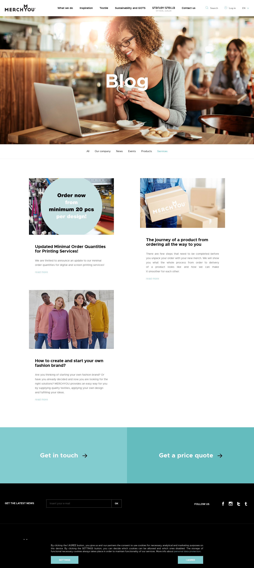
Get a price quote (190, 455)
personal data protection (187, 551)
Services (162, 151)
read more (41, 272)
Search (212, 8)
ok (116, 503)
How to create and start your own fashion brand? (69, 363)
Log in (230, 8)
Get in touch (63, 455)
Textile (104, 8)
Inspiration (86, 8)
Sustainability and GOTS (130, 8)
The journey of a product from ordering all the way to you (177, 242)
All (88, 151)
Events (132, 151)
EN (245, 8)
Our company (103, 151)
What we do (65, 8)
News (119, 151)
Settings (64, 559)
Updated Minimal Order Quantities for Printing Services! (70, 249)
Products (146, 151)
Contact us (188, 8)
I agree (190, 559)
